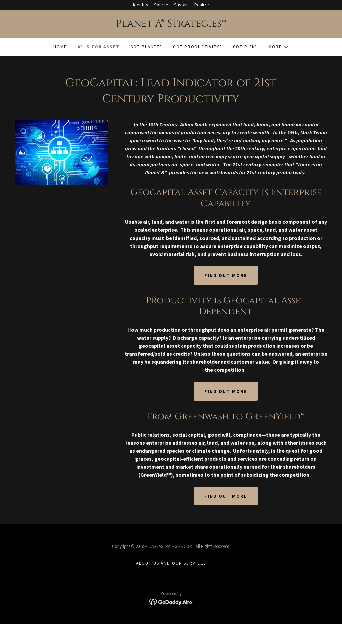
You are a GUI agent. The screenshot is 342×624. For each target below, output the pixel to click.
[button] (278, 47)
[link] (171, 25)
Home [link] (60, 47)
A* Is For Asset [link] (99, 47)
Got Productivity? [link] (197, 47)
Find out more (225, 275)
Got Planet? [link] (146, 47)
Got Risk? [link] (245, 47)
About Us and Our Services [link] (171, 563)
